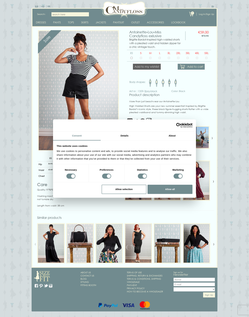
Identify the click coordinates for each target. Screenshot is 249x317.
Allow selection (124, 189)
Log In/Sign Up (206, 14)
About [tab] (172, 135)
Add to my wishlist (147, 67)
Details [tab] (124, 135)
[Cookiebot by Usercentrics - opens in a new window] (178, 125)
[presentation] (212, 138)
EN (213, 6)
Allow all (170, 189)
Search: (41, 14)
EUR (36, 6)
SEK (48, 6)
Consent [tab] (77, 135)
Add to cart (195, 67)
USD (43, 6)
